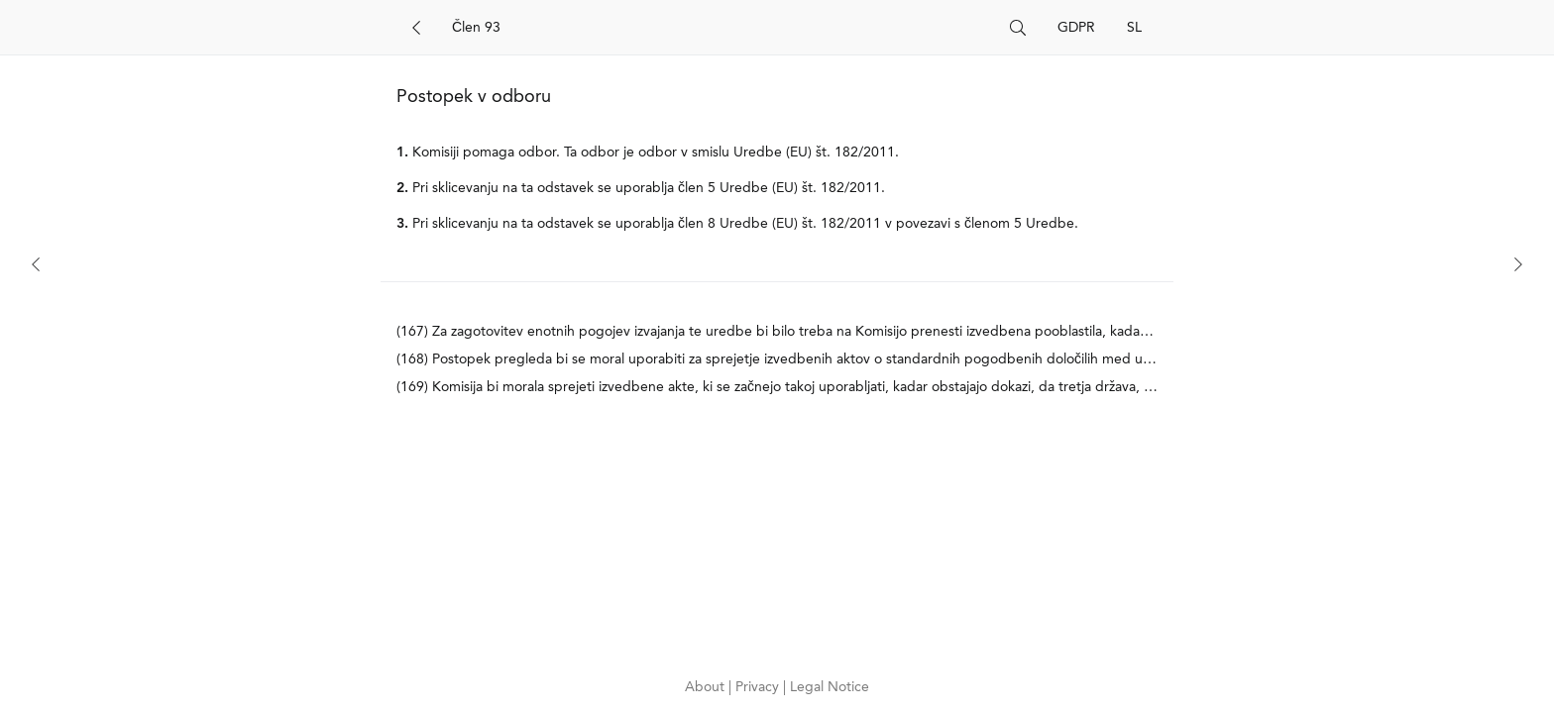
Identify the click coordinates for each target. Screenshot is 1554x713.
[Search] (723, 27)
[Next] (1518, 264)
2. (402, 188)
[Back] (416, 28)
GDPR (1076, 28)
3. (402, 224)
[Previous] (36, 264)
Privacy (759, 687)
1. (402, 152)
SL (1134, 28)
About (706, 687)
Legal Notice (829, 687)
